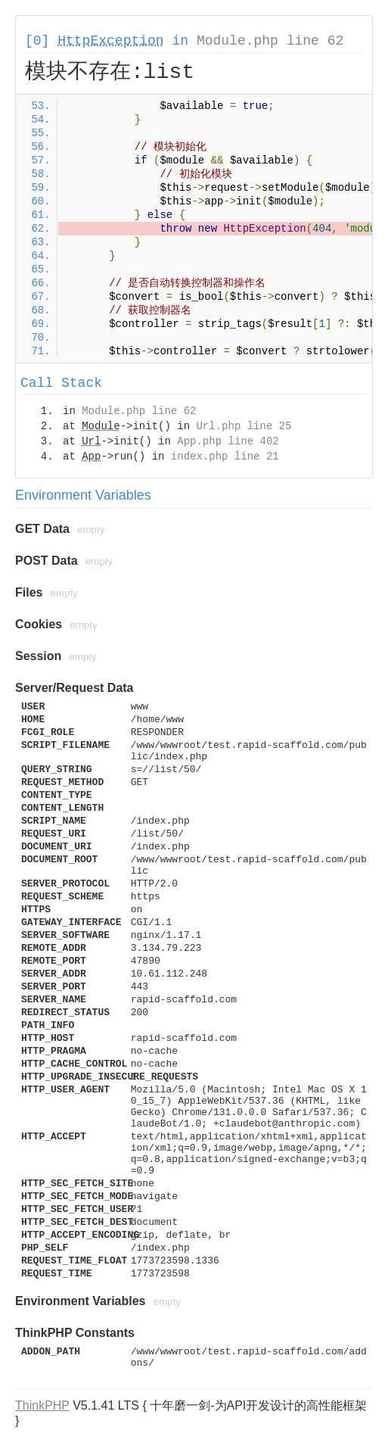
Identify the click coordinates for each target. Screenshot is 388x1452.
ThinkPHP (42, 1405)
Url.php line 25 (243, 426)
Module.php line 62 (270, 40)
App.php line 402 (227, 441)
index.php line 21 (225, 456)
